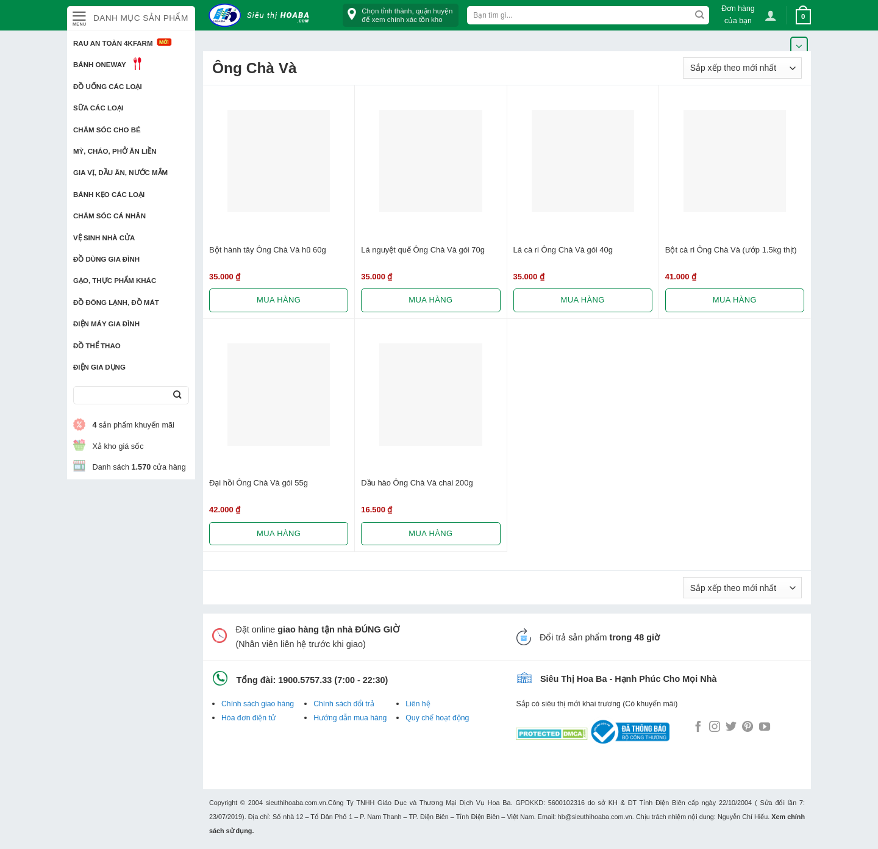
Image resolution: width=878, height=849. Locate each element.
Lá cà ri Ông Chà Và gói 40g (563, 249)
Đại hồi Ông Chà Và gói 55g (258, 482)
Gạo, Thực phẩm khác (114, 280)
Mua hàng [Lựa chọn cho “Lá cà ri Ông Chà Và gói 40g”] (583, 299)
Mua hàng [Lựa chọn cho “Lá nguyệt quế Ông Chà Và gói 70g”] (430, 299)
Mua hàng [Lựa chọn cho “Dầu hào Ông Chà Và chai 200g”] (430, 533)
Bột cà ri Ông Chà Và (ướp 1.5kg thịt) (731, 249)
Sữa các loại (98, 108)
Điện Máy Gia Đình (106, 324)
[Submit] (177, 395)
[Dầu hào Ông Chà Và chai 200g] (430, 394)
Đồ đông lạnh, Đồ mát (116, 302)
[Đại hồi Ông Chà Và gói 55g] (278, 394)
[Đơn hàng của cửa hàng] (742, 68)
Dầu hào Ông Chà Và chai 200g (417, 482)
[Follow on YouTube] (764, 728)
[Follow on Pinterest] (747, 728)
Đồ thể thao (97, 345)
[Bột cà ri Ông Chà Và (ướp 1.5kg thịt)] (734, 161)
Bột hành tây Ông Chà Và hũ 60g (267, 249)
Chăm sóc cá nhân (109, 216)
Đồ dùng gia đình (106, 259)
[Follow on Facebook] (698, 728)
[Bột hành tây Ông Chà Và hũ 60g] (278, 161)
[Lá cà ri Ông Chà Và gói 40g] (583, 161)
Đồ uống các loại (107, 86)
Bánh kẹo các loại (109, 194)
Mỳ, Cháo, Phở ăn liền (115, 151)
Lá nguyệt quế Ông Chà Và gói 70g (423, 249)
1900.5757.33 (305, 680)
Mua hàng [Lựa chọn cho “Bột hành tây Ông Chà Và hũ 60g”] (279, 299)
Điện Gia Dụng (99, 367)
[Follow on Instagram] (714, 728)
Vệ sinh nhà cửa (104, 238)
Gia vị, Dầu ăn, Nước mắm (120, 172)
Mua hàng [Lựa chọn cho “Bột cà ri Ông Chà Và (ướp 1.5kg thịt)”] (735, 299)
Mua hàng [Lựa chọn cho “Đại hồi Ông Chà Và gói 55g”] (279, 533)
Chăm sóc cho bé (107, 130)
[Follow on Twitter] (731, 728)
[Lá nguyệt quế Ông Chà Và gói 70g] (430, 161)
